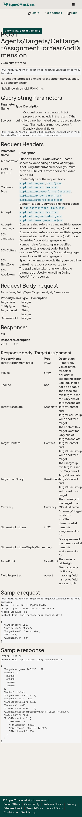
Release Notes (53, 804)
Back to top (28, 812)
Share (33, 13)
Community (32, 804)
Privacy (71, 804)
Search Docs (34, 808)
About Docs (55, 808)
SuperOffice (12, 804)
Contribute (11, 812)
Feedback (53, 13)
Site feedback (13, 808)
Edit (72, 13)
